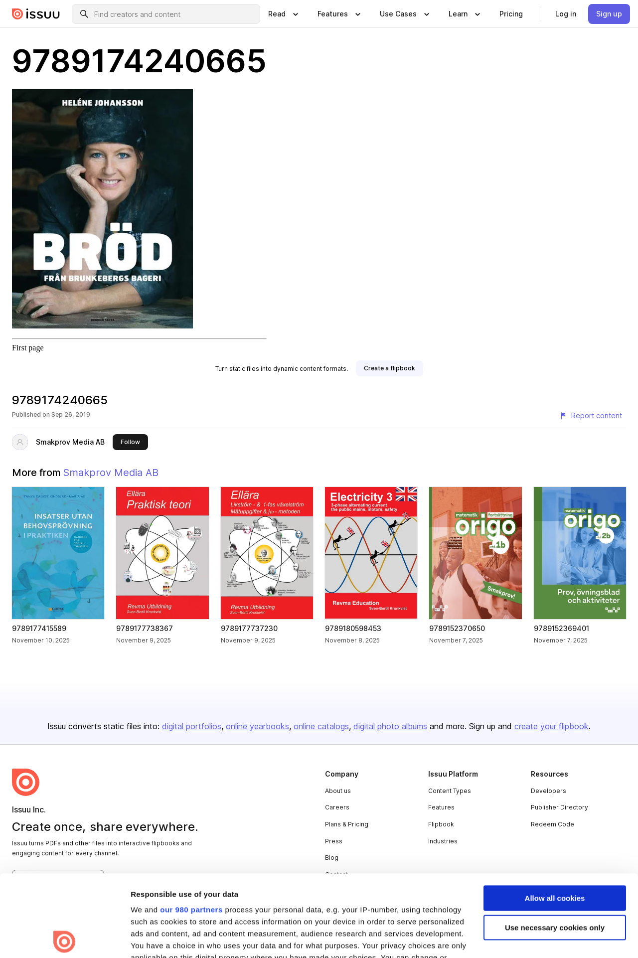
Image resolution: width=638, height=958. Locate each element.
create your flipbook (551, 726)
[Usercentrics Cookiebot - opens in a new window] (64, 938)
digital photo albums (390, 726)
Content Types (449, 791)
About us (338, 791)
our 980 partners (191, 828)
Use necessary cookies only (555, 846)
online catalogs (321, 726)
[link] (511, 14)
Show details (154, 938)
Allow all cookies (555, 816)
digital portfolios (191, 726)
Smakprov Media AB (70, 442)
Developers (548, 791)
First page (28, 347)
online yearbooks (257, 726)
